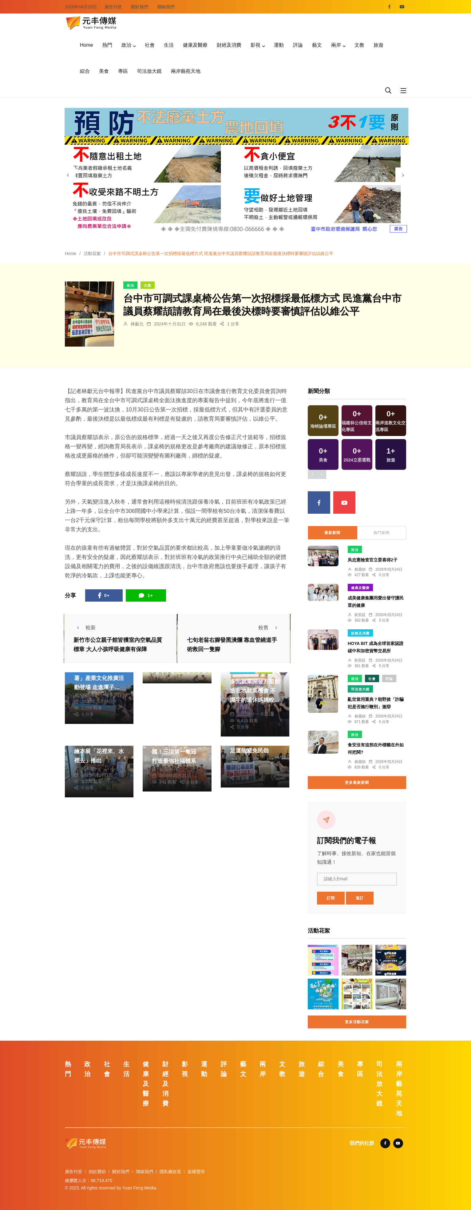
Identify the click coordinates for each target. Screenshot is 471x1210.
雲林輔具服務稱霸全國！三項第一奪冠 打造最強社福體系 (177, 752)
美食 (104, 71)
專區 (123, 71)
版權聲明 (196, 1171)
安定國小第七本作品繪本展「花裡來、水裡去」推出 (99, 751)
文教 (359, 45)
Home (86, 45)
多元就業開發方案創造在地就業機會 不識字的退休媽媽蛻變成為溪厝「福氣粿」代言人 (255, 699)
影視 (255, 45)
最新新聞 (332, 533)
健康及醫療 (195, 45)
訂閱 (331, 898)
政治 (126, 45)
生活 (169, 45)
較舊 (270, 627)
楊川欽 (87, 768)
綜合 (85, 71)
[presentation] (68, 175)
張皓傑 (87, 695)
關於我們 (139, 6)
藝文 (317, 45)
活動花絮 (92, 253)
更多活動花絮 (357, 1022)
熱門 (107, 45)
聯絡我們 (166, 6)
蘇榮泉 (165, 769)
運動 (279, 45)
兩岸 (336, 45)
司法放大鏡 (149, 71)
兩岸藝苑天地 (185, 71)
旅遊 (378, 45)
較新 (84, 627)
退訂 (360, 898)
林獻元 (137, 323)
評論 (298, 45)
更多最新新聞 (357, 782)
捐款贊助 (97, 1171)
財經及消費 (229, 45)
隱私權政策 (170, 1171)
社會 (150, 45)
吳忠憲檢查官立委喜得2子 (373, 559)
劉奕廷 (360, 615)
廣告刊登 (113, 6)
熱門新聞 (382, 533)
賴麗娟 (360, 569)
